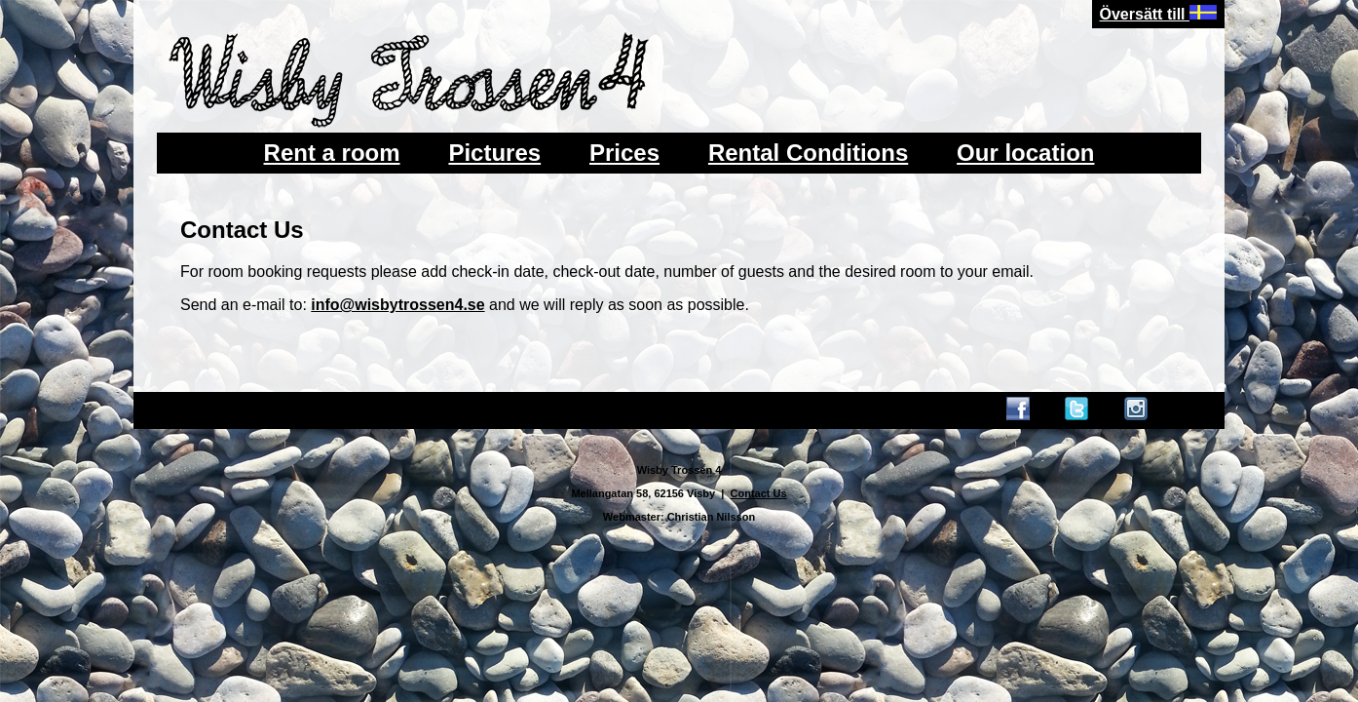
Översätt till (1158, 14)
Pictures (494, 152)
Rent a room (332, 152)
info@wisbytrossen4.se (397, 304)
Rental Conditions (808, 152)
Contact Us (759, 493)
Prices (624, 152)
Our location (1025, 152)
